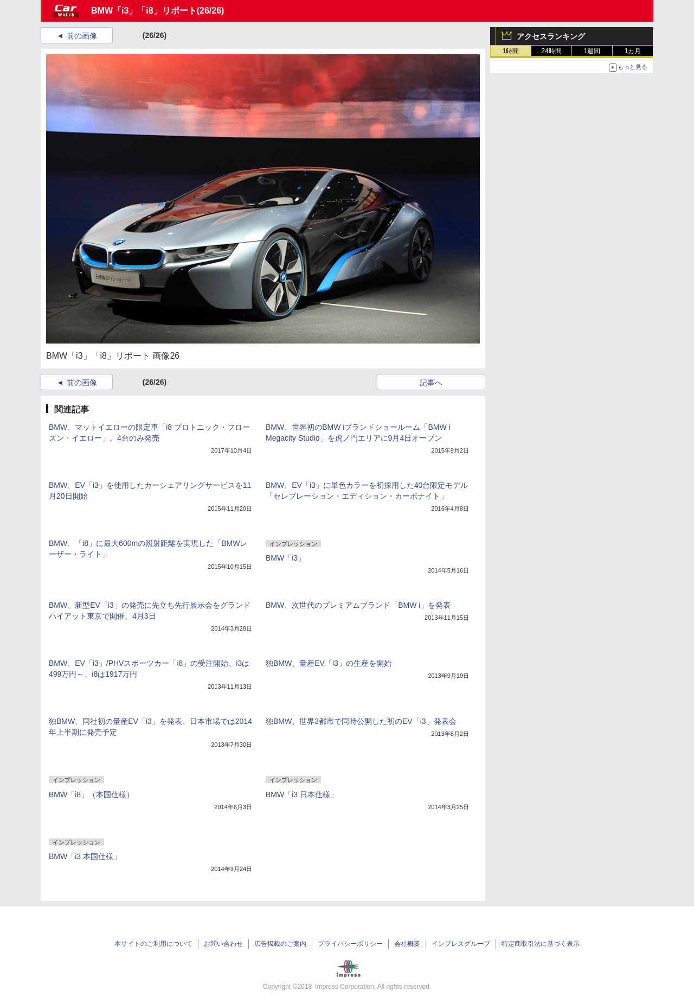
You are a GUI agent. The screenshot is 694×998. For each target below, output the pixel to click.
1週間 (592, 51)
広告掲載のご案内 (280, 944)
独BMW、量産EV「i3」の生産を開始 (328, 663)
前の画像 (82, 35)
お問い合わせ (223, 944)
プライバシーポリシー (350, 944)
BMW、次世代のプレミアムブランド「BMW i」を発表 (358, 605)
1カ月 (633, 51)
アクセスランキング (551, 36)
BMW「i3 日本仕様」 (302, 794)
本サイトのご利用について (153, 944)
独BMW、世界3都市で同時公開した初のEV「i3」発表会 (361, 721)
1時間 (511, 51)
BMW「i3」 (285, 558)
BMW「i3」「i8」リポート (144, 10)
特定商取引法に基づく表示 (541, 944)
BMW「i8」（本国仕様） (91, 794)
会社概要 (407, 944)
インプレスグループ (461, 944)
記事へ (431, 382)
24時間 (551, 51)
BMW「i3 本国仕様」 (85, 856)
